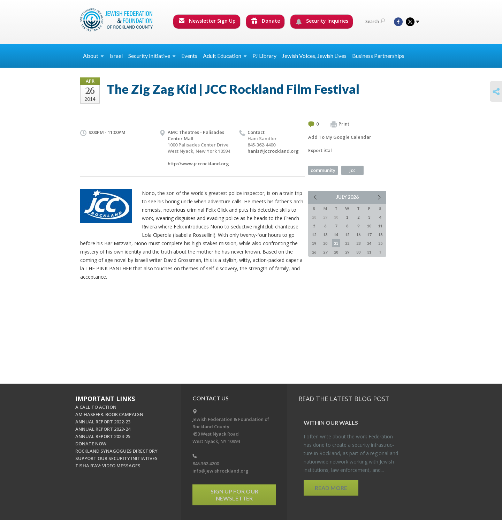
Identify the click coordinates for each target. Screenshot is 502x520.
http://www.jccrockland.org (198, 163)
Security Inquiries (322, 20)
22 (347, 243)
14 (336, 234)
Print (339, 124)
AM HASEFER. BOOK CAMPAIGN (109, 414)
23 (358, 243)
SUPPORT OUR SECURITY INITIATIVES (116, 458)
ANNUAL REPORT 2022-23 (102, 422)
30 (358, 252)
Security (152, 55)
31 (369, 252)
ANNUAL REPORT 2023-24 (102, 429)
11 (380, 226)
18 (380, 234)
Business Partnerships (378, 55)
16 (358, 234)
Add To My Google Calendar (339, 137)
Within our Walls (331, 422)
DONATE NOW (90, 443)
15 (347, 234)
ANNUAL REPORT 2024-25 (102, 436)
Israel (116, 55)
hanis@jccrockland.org (273, 151)
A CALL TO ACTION (95, 407)
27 (325, 252)
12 (314, 234)
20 (325, 243)
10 (369, 226)
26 (314, 252)
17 (369, 234)
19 (314, 243)
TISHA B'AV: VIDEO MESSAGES (107, 465)
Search (375, 21)
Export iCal (320, 150)
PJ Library (264, 55)
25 (380, 243)
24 (369, 243)
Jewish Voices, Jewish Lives (314, 55)
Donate (265, 20)
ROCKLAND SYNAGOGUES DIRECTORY (116, 451)
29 (347, 252)
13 (325, 234)
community (323, 170)
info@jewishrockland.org (220, 471)
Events (189, 55)
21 (336, 243)
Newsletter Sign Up (207, 20)
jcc (352, 170)
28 (336, 252)
